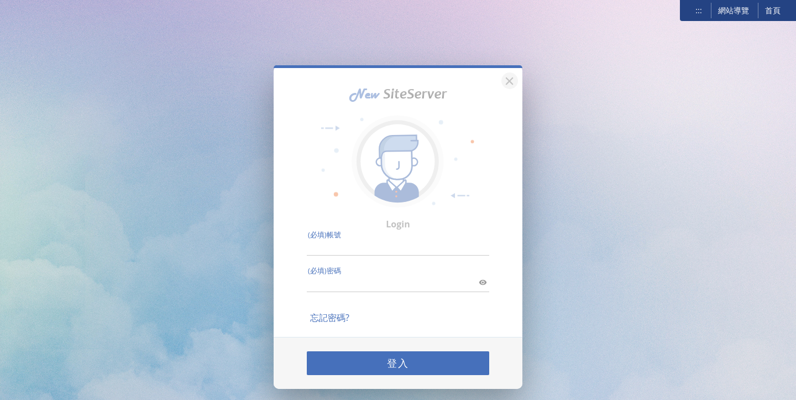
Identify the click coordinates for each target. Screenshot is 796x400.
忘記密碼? (329, 313)
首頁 (773, 10)
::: (698, 10)
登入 (398, 358)
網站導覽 (733, 10)
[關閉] (508, 74)
